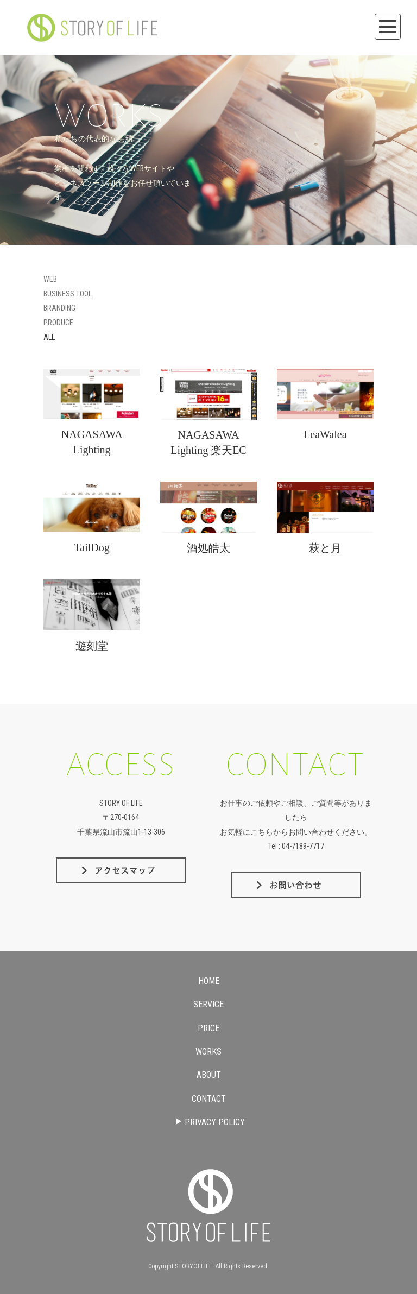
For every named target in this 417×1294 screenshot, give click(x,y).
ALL (49, 337)
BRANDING (59, 308)
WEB (50, 279)
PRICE (208, 1028)
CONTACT (209, 1099)
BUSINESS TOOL (67, 293)
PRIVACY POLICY (209, 1122)
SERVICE (208, 1004)
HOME (208, 981)
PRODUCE (58, 322)
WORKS (208, 1051)
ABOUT (209, 1075)
